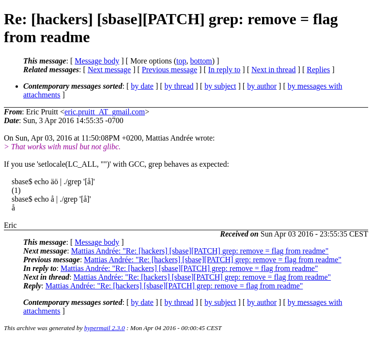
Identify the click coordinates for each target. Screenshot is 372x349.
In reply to (224, 69)
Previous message (169, 69)
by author (262, 86)
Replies (318, 69)
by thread (179, 86)
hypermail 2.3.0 (104, 328)
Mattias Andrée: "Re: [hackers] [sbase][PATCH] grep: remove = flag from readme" (200, 251)
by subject (220, 86)
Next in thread (273, 69)
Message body (97, 61)
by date (142, 86)
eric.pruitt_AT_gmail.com (104, 112)
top (181, 61)
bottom (201, 61)
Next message (109, 69)
